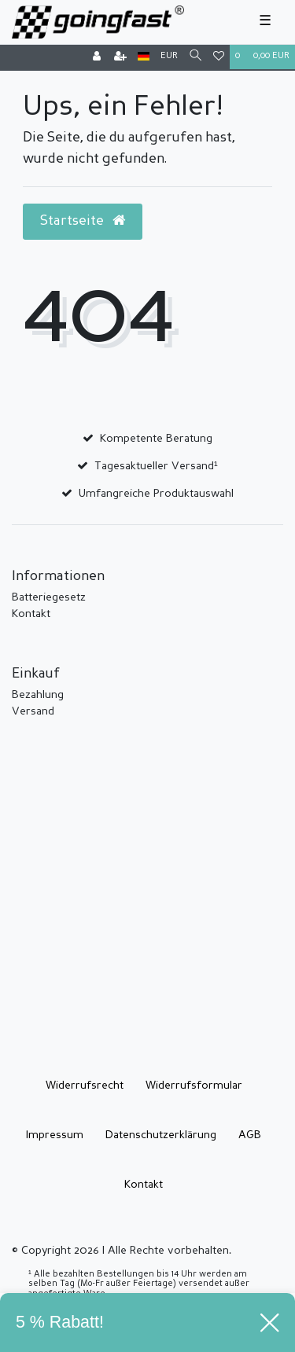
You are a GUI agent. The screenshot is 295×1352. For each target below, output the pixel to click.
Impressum (54, 1135)
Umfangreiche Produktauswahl (156, 493)
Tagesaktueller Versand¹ (156, 466)
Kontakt (31, 613)
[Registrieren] (120, 58)
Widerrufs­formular (194, 1085)
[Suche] (195, 57)
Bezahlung (38, 694)
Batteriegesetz (49, 597)
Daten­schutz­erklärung (160, 1135)
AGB (249, 1135)
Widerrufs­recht (85, 1085)
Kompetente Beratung (156, 438)
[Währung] (169, 57)
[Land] (143, 57)
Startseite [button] (82, 221)
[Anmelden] (96, 58)
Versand (33, 711)
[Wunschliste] (219, 58)
